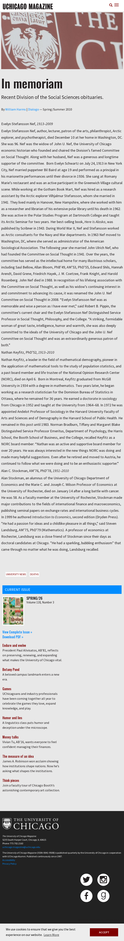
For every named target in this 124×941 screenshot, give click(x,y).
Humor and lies (12, 717)
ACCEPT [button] (104, 932)
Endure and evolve (14, 645)
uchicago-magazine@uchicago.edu (21, 847)
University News (16, 574)
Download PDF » (12, 636)
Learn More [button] (51, 935)
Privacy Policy (9, 863)
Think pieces (10, 780)
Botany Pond (10, 669)
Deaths (34, 574)
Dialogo (33, 109)
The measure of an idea (18, 756)
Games (6, 688)
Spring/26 (34, 598)
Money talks (10, 737)
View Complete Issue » (17, 632)
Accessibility (8, 860)
